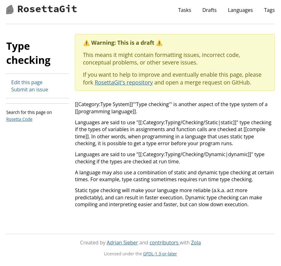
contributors (165, 242)
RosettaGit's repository (124, 82)
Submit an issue (29, 89)
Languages (240, 10)
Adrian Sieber (122, 242)
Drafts (209, 10)
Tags (269, 10)
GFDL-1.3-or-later (160, 254)
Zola (196, 242)
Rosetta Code (19, 119)
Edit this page (26, 82)
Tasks (184, 10)
